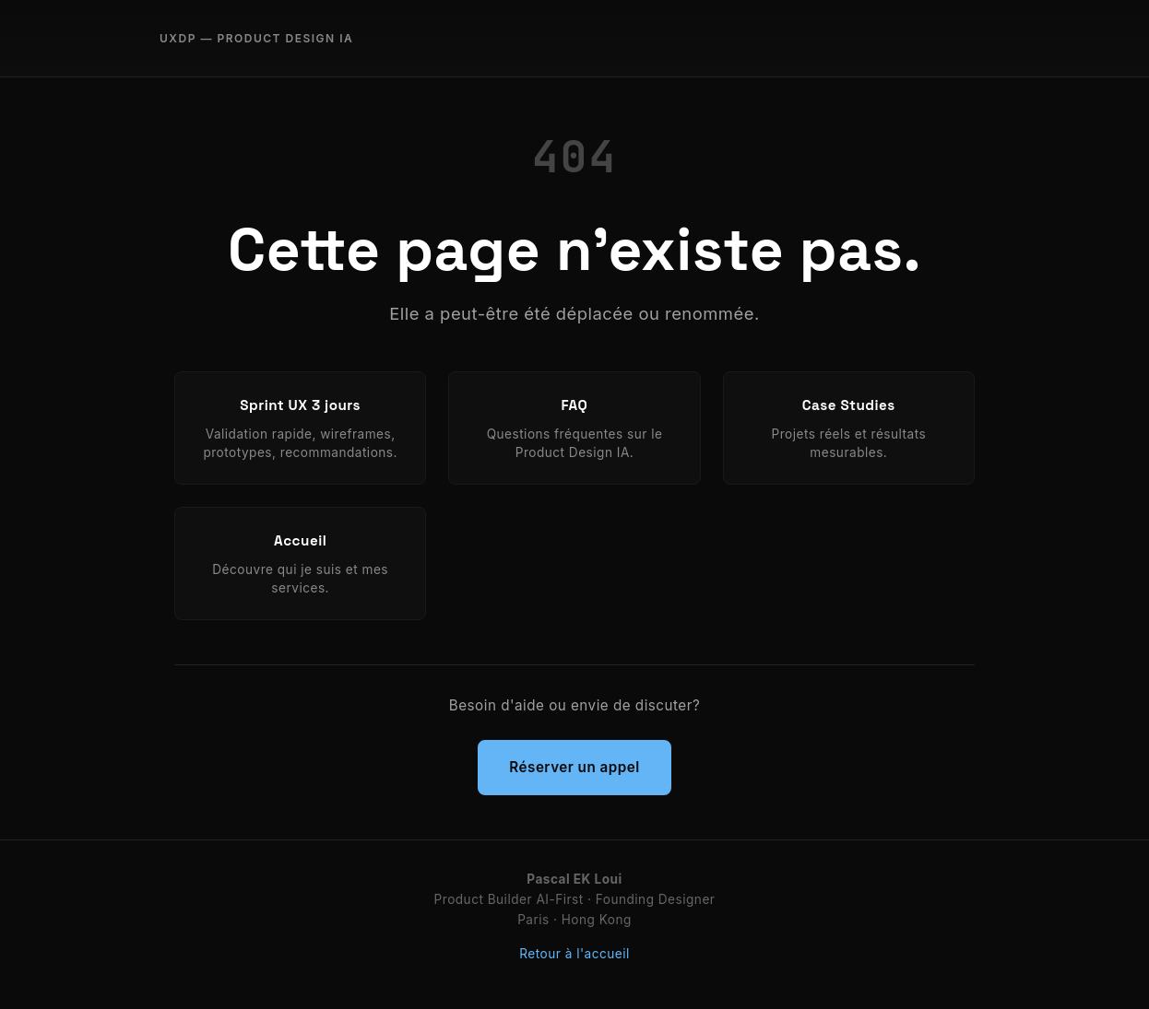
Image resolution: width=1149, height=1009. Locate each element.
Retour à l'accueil (574, 953)
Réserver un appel (574, 767)
